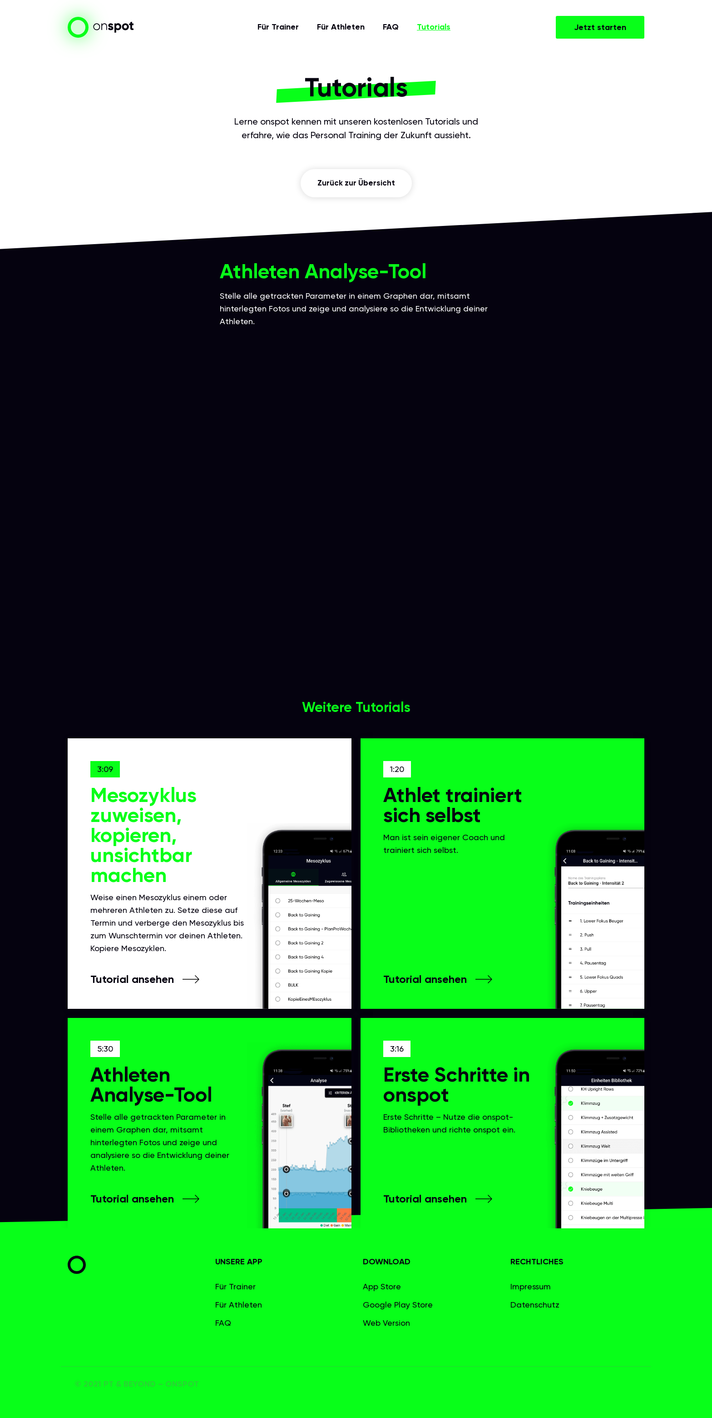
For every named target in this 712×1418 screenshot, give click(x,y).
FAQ (391, 27)
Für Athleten (341, 27)
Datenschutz (534, 1304)
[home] (101, 27)
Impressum (530, 1286)
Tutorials (433, 27)
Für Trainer (278, 27)
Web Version (386, 1323)
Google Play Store (398, 1304)
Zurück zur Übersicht (356, 183)
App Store (382, 1286)
